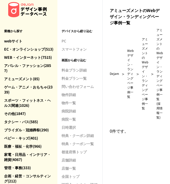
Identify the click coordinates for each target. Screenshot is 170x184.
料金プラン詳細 (74, 70)
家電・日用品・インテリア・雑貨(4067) (27, 157)
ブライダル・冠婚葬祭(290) (26, 129)
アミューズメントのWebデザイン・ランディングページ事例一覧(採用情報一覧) (159, 73)
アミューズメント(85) (21, 78)
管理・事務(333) (17, 167)
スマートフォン (74, 49)
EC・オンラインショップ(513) (28, 49)
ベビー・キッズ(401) (21, 138)
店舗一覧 (69, 168)
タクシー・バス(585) (21, 121)
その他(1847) (15, 113)
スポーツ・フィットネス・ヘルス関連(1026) (27, 103)
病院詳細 (69, 110)
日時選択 (69, 127)
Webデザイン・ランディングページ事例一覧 (130, 73)
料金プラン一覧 (74, 78)
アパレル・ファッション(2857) (27, 68)
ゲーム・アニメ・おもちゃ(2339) (28, 89)
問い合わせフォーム (78, 86)
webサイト (13, 40)
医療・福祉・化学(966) (23, 146)
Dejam (114, 73)
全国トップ (70, 176)
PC (64, 40)
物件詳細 (69, 94)
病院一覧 (69, 119)
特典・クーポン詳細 (78, 135)
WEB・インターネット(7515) (28, 57)
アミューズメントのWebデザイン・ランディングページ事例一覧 (145, 73)
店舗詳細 (69, 160)
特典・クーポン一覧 (78, 143)
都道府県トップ (74, 151)
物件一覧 (69, 102)
